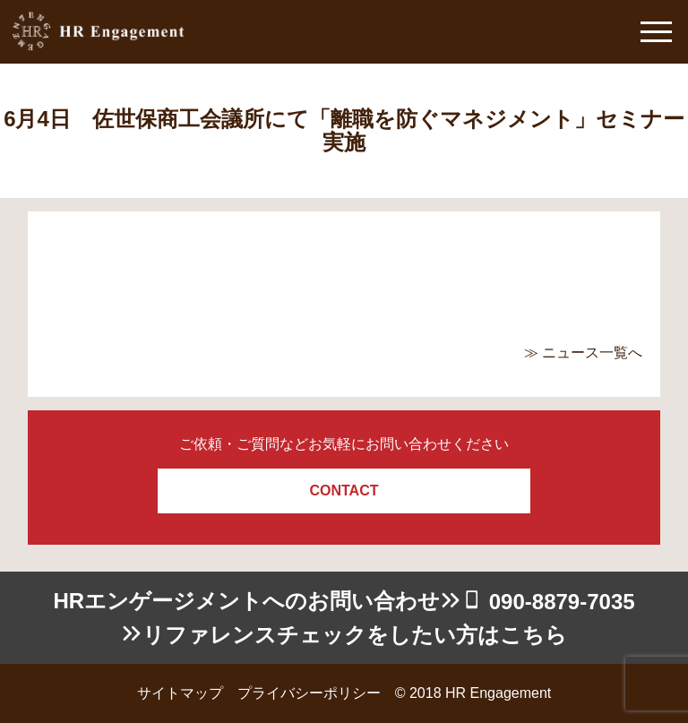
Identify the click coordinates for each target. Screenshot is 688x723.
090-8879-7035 (562, 602)
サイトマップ (180, 693)
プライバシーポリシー (309, 693)
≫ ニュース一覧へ (583, 352)
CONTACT (343, 490)
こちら (533, 635)
